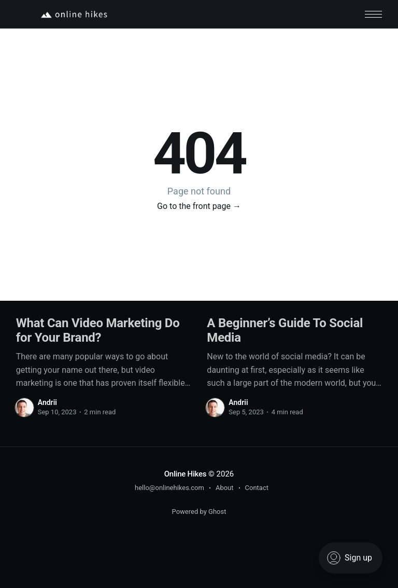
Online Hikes (185, 474)
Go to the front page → (199, 206)
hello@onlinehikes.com (169, 488)
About (225, 488)
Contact (256, 488)
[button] (373, 14)
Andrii (47, 402)
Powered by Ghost (199, 511)
